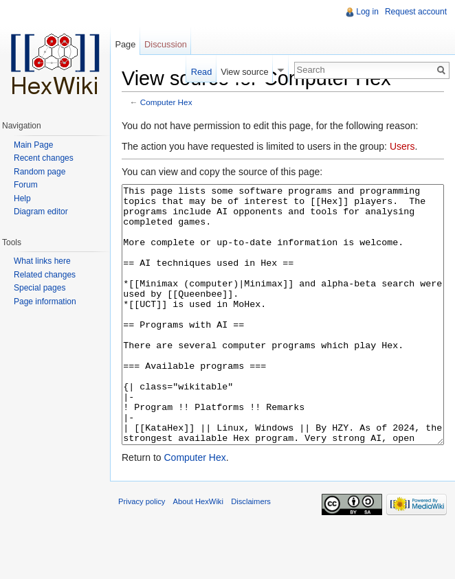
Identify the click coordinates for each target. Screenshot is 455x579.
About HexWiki (198, 553)
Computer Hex (166, 102)
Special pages (39, 288)
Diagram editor (41, 211)
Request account (416, 11)
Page (125, 44)
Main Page (33, 145)
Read (201, 72)
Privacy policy (141, 553)
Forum (26, 185)
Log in (367, 11)
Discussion (165, 44)
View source (244, 72)
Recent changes (44, 158)
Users (402, 146)
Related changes (45, 275)
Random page (39, 172)
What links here (42, 261)
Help (22, 198)
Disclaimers (251, 553)
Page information (45, 301)
